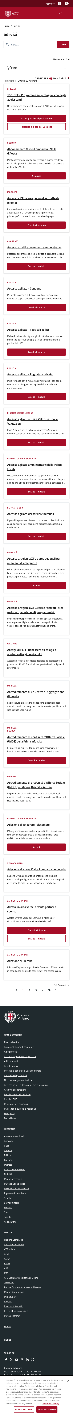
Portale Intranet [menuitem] (12, 1316)
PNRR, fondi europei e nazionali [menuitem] (20, 1108)
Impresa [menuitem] (8, 1164)
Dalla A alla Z (59, 78)
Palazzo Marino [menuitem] (11, 1042)
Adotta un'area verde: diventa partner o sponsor (32, 909)
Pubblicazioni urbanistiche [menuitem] (17, 1094)
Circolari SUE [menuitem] (10, 1099)
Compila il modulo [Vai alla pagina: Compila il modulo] (37, 225)
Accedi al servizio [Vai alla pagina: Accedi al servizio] (36, 307)
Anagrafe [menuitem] (8, 1141)
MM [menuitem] (6, 1273)
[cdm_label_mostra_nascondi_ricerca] (60, 13)
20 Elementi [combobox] (61, 985)
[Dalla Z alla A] (68, 78)
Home (6, 26)
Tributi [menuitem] (7, 1217)
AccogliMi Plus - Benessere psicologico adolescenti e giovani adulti (31, 652)
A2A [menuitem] (6, 1268)
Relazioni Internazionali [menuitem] (16, 1104)
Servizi (7, 1326)
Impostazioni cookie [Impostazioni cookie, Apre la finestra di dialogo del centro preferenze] (23, 1409)
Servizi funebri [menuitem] (11, 1202)
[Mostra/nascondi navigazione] (66, 13)
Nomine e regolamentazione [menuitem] (18, 1080)
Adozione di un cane (19, 961)
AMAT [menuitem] (7, 1263)
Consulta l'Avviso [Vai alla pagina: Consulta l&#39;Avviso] (36, 760)
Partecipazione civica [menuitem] (14, 1183)
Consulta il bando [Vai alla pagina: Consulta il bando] (36, 930)
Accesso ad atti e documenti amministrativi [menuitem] (26, 1085)
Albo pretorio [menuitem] (10, 1051)
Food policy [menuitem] (9, 1113)
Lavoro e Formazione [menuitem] (14, 1169)
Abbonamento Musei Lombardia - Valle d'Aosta (31, 151)
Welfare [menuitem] (8, 1207)
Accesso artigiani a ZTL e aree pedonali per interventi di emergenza (33, 560)
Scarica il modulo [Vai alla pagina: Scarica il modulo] (36, 266)
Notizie (7, 1339)
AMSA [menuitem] (7, 1259)
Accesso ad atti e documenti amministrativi (34, 247)
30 (50, 990)
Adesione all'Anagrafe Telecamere (28, 824)
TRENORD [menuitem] (9, 1282)
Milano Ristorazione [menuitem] (14, 1292)
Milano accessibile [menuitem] (13, 1179)
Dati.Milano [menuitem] (10, 1118)
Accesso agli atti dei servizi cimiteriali (30, 514)
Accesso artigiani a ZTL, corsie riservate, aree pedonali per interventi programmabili (35, 610)
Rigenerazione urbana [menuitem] (15, 1193)
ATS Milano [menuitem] (9, 1249)
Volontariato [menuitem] (10, 1222)
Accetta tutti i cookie (47, 1409)
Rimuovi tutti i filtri (61, 59)
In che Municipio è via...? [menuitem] (16, 1311)
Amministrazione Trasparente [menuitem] (19, 1047)
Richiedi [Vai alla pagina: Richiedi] (36, 585)
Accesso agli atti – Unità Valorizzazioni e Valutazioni (32, 421)
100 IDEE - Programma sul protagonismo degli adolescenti (36, 97)
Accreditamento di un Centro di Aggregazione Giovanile (35, 694)
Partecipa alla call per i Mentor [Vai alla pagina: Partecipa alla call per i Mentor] (36, 118)
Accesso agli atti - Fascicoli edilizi (28, 329)
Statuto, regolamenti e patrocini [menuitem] (20, 1056)
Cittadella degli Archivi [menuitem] (15, 1075)
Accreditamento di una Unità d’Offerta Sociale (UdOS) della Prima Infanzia (36, 739)
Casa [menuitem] (6, 1145)
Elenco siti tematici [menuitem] (13, 1306)
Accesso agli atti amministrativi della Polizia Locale (34, 466)
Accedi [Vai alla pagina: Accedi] (36, 847)
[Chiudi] (68, 1381)
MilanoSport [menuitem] (10, 1297)
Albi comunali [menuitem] (11, 1061)
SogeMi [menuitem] (8, 1301)
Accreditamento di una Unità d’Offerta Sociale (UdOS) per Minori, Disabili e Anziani (36, 784)
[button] (50, 4)
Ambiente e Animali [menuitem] (14, 1136)
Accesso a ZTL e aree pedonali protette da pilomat (33, 200)
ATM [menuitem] (6, 1254)
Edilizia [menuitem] (7, 1155)
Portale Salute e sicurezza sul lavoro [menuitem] (22, 1287)
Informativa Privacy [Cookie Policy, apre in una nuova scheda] (50, 1403)
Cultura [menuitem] (8, 1150)
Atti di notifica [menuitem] (11, 1066)
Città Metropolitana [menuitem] (14, 1244)
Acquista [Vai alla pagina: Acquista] (36, 176)
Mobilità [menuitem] (8, 1174)
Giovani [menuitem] (8, 1160)
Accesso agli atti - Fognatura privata (30, 374)
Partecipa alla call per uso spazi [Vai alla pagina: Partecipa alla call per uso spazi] (37, 127)
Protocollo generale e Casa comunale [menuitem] (22, 1070)
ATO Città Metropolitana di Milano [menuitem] (21, 1278)
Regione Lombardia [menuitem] (13, 1239)
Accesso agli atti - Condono (24, 288)
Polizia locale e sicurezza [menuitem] (16, 1188)
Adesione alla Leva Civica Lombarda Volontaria (36, 869)
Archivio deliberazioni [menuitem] (15, 1089)
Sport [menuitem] (7, 1212)
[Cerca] (63, 44)
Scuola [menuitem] (7, 1198)
